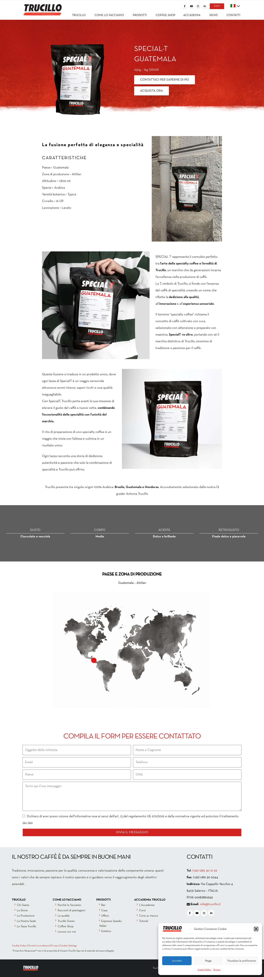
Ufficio (105, 915)
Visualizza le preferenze (241, 960)
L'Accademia (146, 905)
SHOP (217, 6)
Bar (103, 905)
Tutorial (143, 921)
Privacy (217, 970)
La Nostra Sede (26, 921)
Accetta (177, 960)
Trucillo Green (66, 921)
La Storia (22, 910)
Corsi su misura (148, 915)
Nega (208, 960)
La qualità (63, 915)
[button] (256, 929)
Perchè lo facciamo (69, 905)
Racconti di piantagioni (71, 910)
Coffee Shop (65, 926)
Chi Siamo (23, 905)
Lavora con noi (67, 931)
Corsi (142, 910)
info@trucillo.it (210, 904)
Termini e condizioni (38, 946)
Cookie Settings (68, 946)
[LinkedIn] (205, 6)
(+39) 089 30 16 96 (204, 870)
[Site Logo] (42, 7)
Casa (104, 910)
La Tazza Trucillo (26, 926)
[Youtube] (191, 6)
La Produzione (26, 915)
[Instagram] (198, 6)
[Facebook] (184, 6)
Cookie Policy (204, 970)
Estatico (106, 931)
